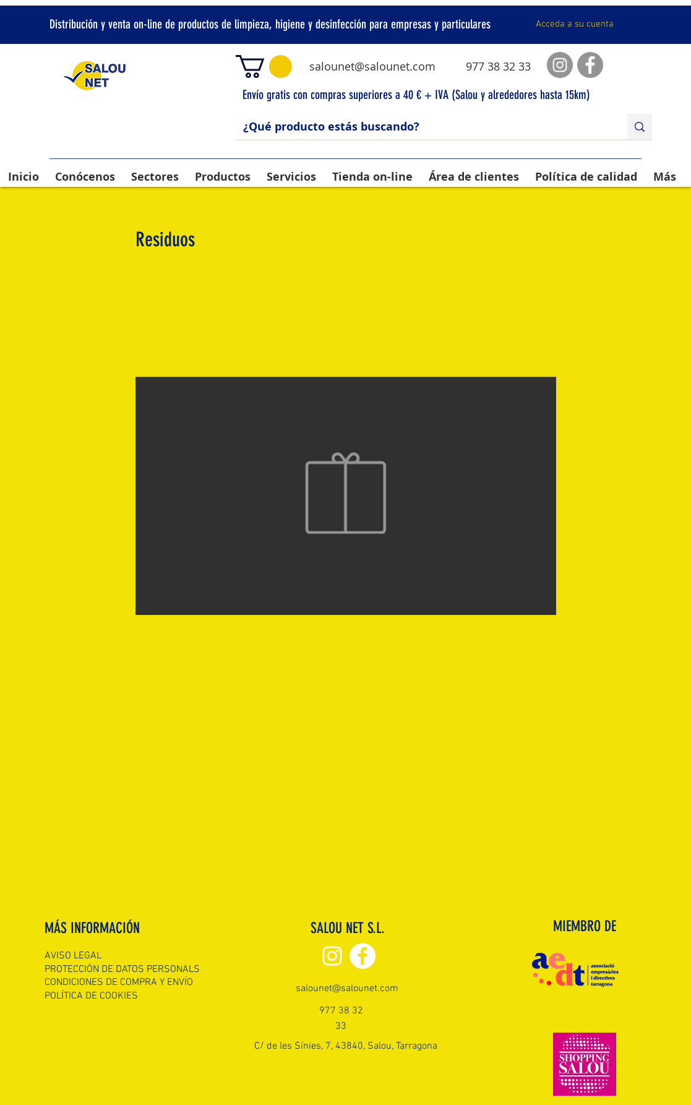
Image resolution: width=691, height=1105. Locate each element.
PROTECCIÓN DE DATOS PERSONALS (122, 969)
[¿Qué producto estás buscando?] (422, 126)
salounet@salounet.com (372, 66)
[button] (264, 66)
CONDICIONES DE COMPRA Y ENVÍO (119, 982)
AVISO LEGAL (73, 956)
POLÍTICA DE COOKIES (91, 996)
